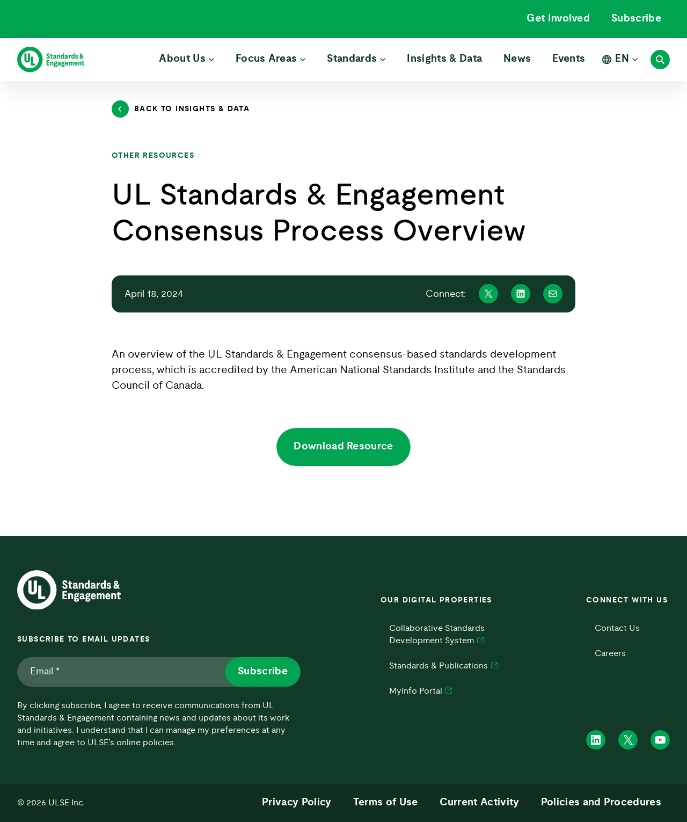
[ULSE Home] (50, 59)
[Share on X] (488, 293)
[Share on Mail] (552, 293)
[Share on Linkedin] (520, 293)
